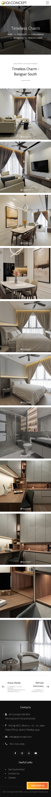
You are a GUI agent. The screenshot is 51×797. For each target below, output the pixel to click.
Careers (12, 777)
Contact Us (13, 773)
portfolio (22, 34)
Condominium (37, 34)
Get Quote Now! (16, 769)
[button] (37, 785)
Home (10, 34)
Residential (18, 37)
